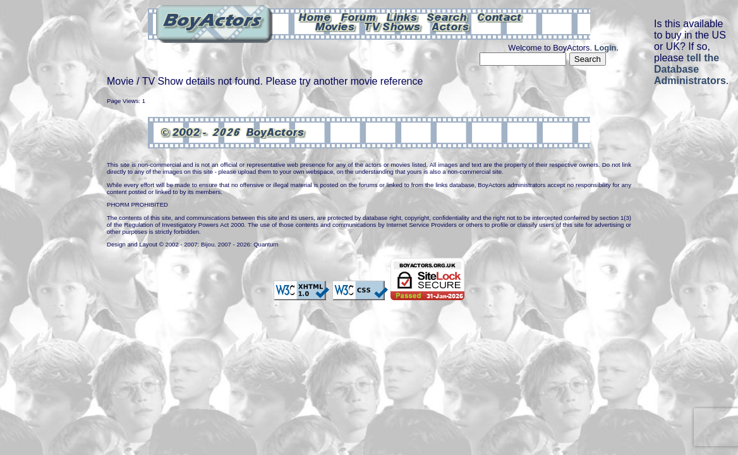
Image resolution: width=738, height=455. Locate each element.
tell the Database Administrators (690, 69)
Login (606, 47)
